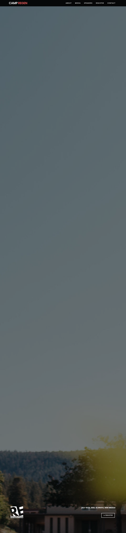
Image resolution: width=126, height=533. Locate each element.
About (69, 6)
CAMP (18, 6)
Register (100, 6)
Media (78, 6)
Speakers (88, 6)
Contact (111, 6)
